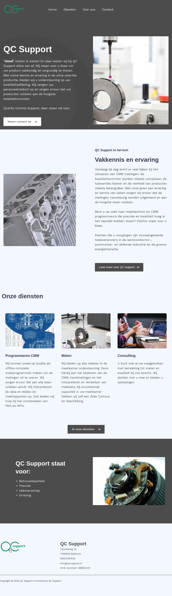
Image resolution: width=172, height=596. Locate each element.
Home (52, 9)
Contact (104, 9)
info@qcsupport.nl (71, 563)
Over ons (86, 9)
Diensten (68, 9)
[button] (22, 121)
